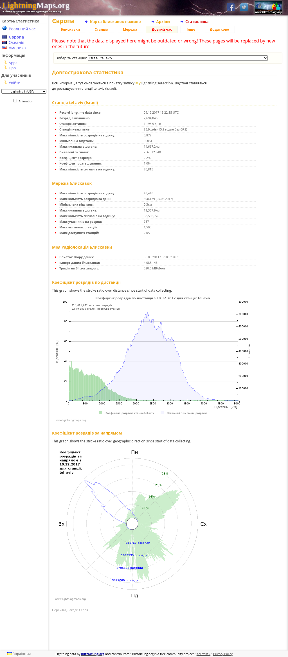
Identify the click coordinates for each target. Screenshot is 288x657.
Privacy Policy (223, 654)
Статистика (197, 21)
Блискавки (70, 29)
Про (12, 67)
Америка (17, 47)
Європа (16, 37)
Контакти (203, 654)
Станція (102, 29)
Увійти (14, 82)
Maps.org (35, 5)
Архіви (163, 21)
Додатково (219, 29)
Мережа (130, 29)
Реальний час (22, 29)
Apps (13, 62)
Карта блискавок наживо (115, 21)
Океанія (16, 42)
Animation (27, 101)
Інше (190, 29)
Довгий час (162, 29)
